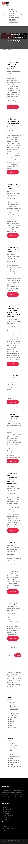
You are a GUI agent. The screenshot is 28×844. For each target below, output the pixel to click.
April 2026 (12, 705)
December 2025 (14, 711)
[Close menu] (7, 6)
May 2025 (12, 721)
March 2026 (13, 707)
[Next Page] (16, 648)
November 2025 (14, 713)
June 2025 (12, 719)
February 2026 (14, 709)
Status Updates (11, 195)
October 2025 (13, 715)
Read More (13, 107)
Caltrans (9, 71)
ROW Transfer (11, 549)
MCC (11, 750)
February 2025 (14, 727)
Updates (9, 49)
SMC (16, 549)
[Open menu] (3, 14)
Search (18, 655)
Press (11, 754)
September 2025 (14, 717)
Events (19, 321)
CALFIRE (9, 321)
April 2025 (12, 723)
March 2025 (13, 725)
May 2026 (12, 703)
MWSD (8, 547)
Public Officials (15, 547)
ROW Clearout (16, 71)
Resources (12, 758)
